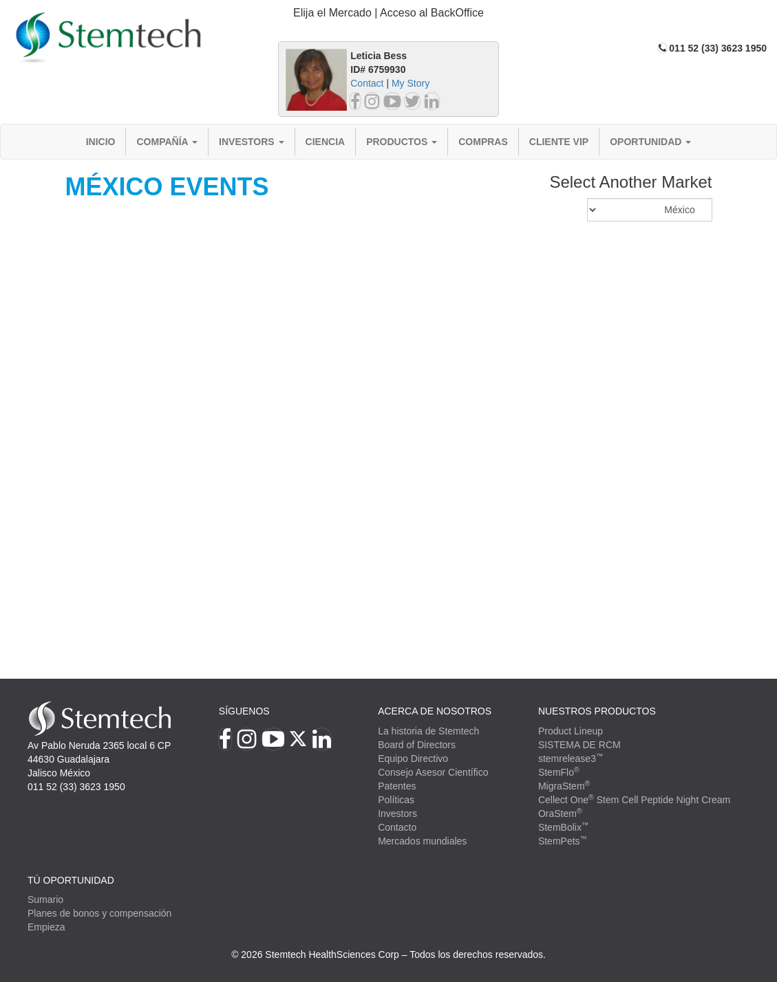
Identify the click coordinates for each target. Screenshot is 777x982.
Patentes (397, 786)
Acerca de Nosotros (434, 711)
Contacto (397, 827)
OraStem (560, 813)
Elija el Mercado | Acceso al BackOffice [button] (388, 13)
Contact (366, 83)
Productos (401, 141)
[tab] (388, 13)
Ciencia (325, 141)
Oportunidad (650, 141)
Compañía (167, 141)
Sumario (45, 899)
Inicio (101, 141)
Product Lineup (570, 730)
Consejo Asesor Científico (433, 772)
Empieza (46, 926)
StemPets (562, 841)
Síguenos (244, 711)
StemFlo (558, 772)
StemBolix (563, 827)
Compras (483, 141)
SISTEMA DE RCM (579, 744)
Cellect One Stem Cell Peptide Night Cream (634, 799)
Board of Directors (417, 744)
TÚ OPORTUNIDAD (71, 880)
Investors (251, 141)
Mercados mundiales (422, 841)
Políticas (396, 799)
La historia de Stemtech (428, 730)
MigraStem (564, 786)
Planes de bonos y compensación (99, 913)
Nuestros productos (597, 711)
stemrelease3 (571, 758)
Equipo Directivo (413, 758)
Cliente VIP (558, 141)
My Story (410, 83)
